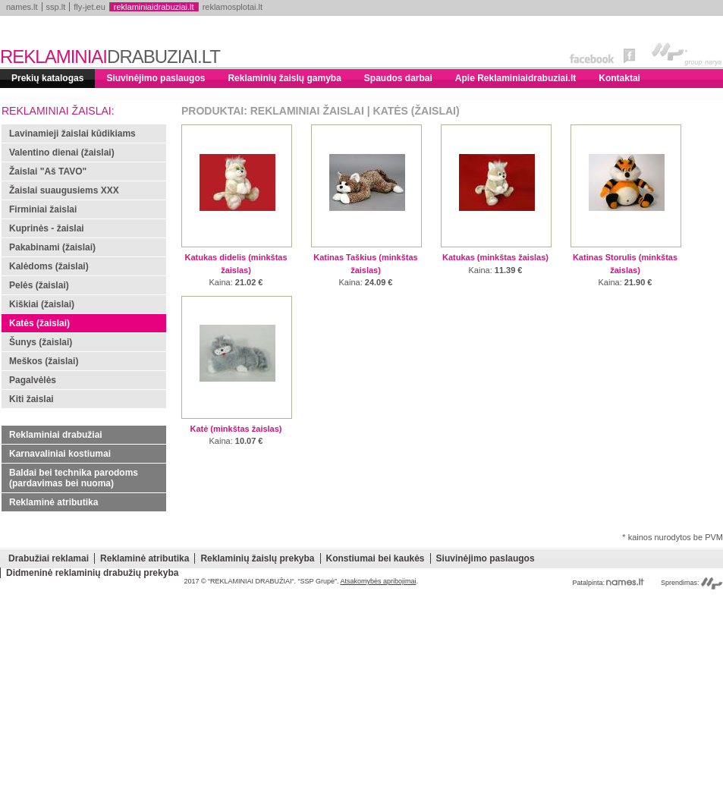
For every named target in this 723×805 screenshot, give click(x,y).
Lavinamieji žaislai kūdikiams (72, 133)
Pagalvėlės (32, 380)
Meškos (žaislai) (43, 361)
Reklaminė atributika (53, 502)
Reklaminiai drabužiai (55, 434)
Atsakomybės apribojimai (378, 581)
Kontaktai (619, 78)
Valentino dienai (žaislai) (62, 152)
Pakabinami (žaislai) (52, 247)
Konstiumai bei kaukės (375, 558)
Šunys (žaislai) (40, 342)
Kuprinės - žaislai (46, 228)
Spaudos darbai (398, 78)
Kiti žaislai (31, 399)
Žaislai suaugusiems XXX (64, 190)
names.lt (22, 6)
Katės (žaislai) (39, 323)
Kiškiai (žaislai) (41, 304)
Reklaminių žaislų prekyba (257, 558)
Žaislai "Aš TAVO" (47, 171)
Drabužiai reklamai (48, 558)
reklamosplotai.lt (232, 6)
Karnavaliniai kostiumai (60, 453)
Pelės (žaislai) (39, 285)
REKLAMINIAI (110, 56)
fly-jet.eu (89, 6)
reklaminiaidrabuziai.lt (154, 6)
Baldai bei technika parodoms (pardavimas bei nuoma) (73, 478)
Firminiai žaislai (43, 209)
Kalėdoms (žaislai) (49, 266)
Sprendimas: (692, 582)
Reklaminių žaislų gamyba (284, 78)
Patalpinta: (608, 582)
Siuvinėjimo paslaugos (155, 78)
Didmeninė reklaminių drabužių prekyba (92, 573)
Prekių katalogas (47, 78)
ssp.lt (56, 6)
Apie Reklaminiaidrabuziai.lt (515, 78)
